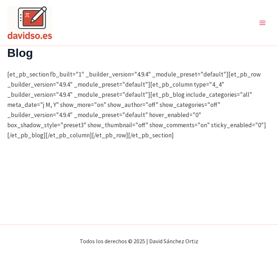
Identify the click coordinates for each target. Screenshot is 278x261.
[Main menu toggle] (262, 22)
